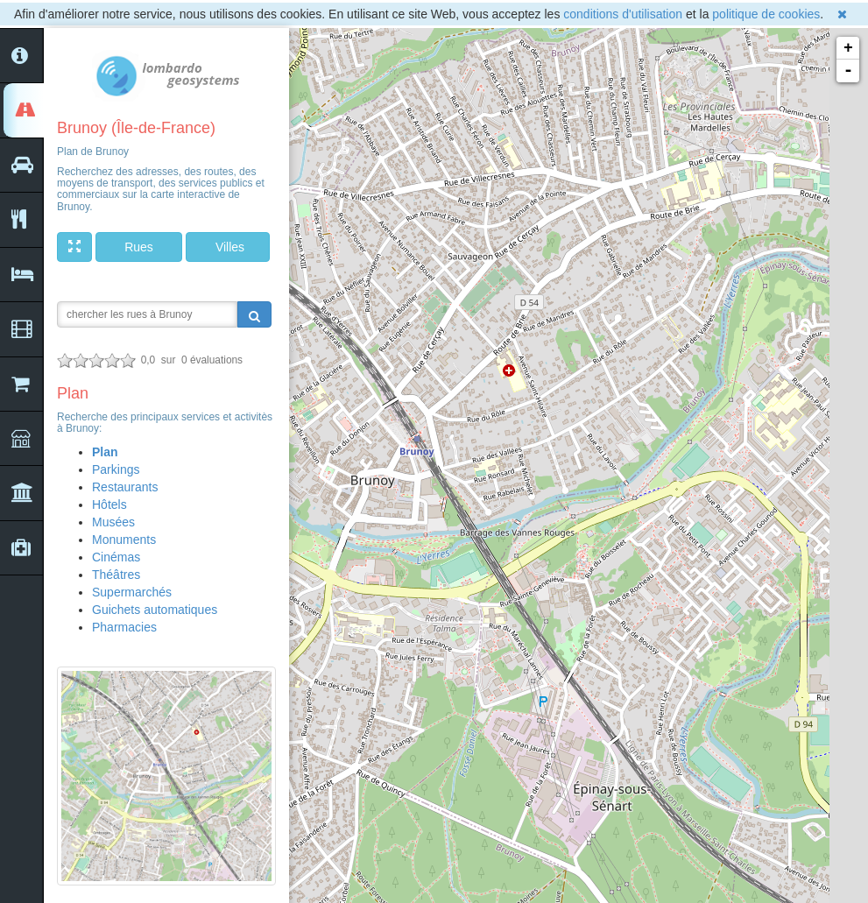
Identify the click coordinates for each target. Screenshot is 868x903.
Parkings (115, 469)
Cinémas (116, 557)
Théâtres (116, 575)
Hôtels (109, 504)
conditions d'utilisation (622, 14)
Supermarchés (132, 592)
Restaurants (125, 487)
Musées (113, 522)
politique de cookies (766, 14)
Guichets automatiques (154, 610)
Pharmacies (124, 627)
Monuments (124, 540)
